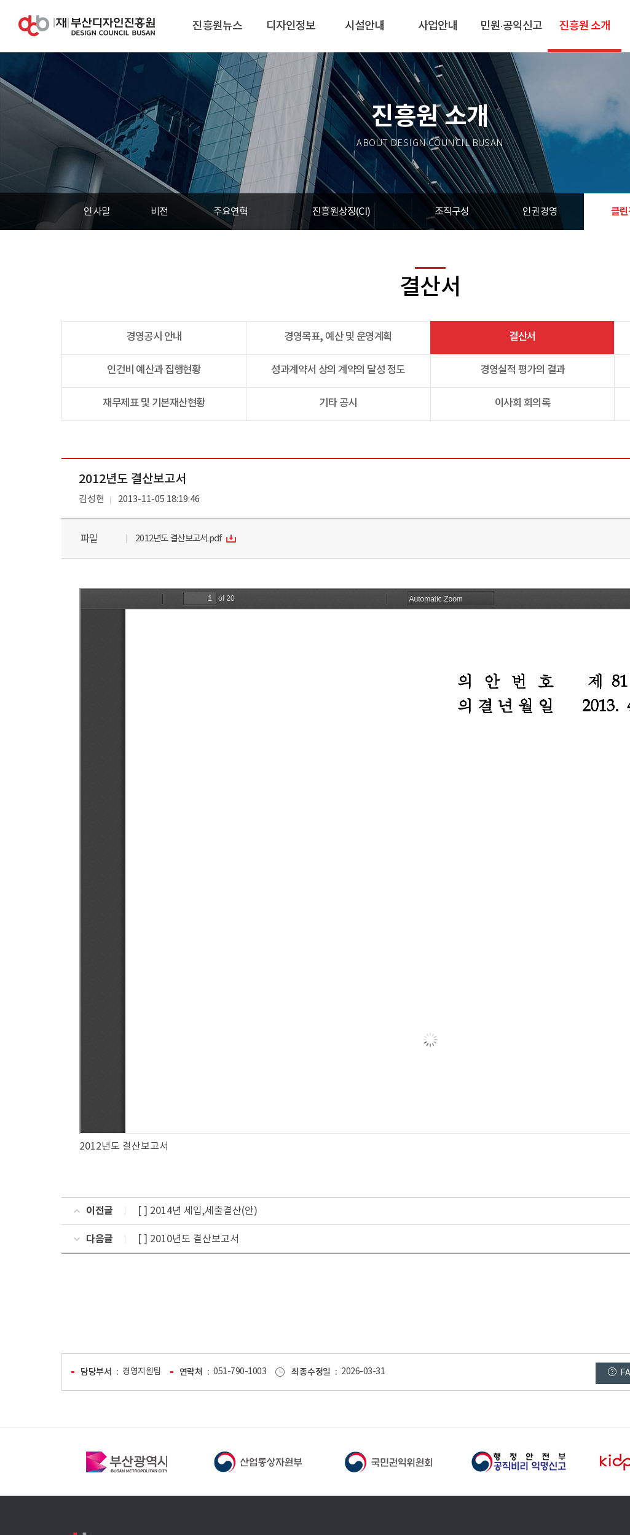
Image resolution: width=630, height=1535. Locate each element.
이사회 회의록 (523, 403)
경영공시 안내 (154, 337)
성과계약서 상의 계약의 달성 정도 (337, 370)
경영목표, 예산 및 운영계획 (338, 337)
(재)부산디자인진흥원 (86, 26)
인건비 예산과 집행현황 (153, 370)
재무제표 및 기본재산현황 (154, 403)
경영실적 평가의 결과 (522, 370)
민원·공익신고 (511, 26)
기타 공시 (338, 403)
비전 (159, 211)
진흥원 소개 (585, 26)
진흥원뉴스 (217, 26)
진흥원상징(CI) (341, 211)
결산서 (522, 337)
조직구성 (452, 211)
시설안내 (364, 26)
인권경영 (539, 211)
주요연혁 (230, 211)
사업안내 (437, 26)
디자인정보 (291, 26)
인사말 (97, 211)
